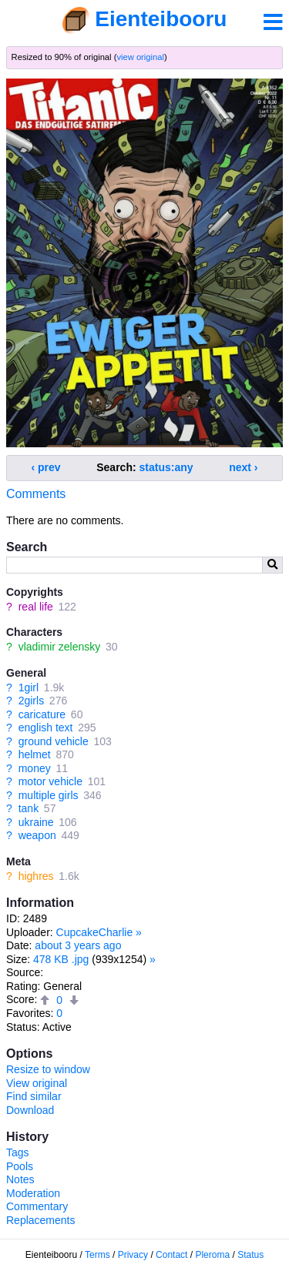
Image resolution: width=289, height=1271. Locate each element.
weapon (37, 835)
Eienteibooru (161, 19)
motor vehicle (50, 781)
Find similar (34, 1096)
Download (30, 1110)
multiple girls (48, 795)
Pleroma (212, 1254)
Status (250, 1254)
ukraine (36, 822)
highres (36, 876)
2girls (31, 700)
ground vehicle (53, 741)
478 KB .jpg (61, 959)
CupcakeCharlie (94, 932)
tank (28, 808)
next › (243, 467)
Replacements (41, 1220)
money (34, 768)
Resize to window (48, 1069)
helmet (34, 754)
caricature (42, 714)
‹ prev (46, 467)
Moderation (33, 1193)
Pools (19, 1166)
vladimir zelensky (59, 647)
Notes (20, 1179)
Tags (17, 1152)
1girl (28, 687)
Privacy (133, 1254)
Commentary (37, 1206)
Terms (97, 1254)
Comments (36, 493)
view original (140, 57)
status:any (166, 467)
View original (36, 1083)
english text (45, 727)
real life (35, 606)
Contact (171, 1254)
